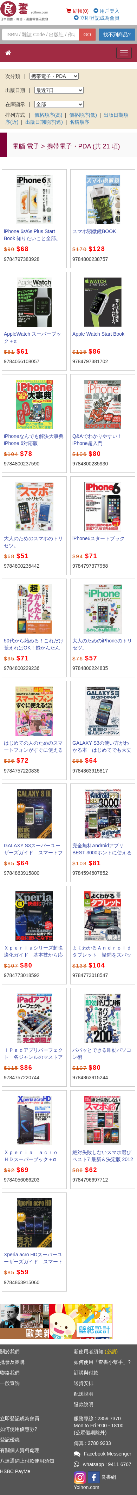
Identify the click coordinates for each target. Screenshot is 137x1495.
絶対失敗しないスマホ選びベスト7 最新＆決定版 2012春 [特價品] (102, 1159)
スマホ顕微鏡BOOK (94, 231)
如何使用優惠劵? (18, 1429)
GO (87, 34)
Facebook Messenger (102, 1454)
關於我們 (10, 1351)
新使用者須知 (96, 1351)
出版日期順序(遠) (44, 122)
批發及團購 (12, 1362)
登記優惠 (10, 1439)
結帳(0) (77, 11)
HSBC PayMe (15, 1471)
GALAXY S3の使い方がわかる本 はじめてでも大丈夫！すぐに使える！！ (101, 750)
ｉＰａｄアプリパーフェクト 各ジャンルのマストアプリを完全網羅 (33, 1057)
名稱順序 (79, 122)
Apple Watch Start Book (98, 334)
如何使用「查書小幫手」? (102, 1362)
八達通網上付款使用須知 (27, 1461)
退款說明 (83, 1404)
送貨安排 (83, 1383)
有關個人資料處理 (19, 1450)
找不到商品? (117, 34)
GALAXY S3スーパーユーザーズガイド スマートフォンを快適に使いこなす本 (33, 852)
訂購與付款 (86, 1372)
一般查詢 (10, 1383)
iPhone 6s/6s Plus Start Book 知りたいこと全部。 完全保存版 (35, 238)
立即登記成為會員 (96, 18)
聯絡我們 (10, 1372)
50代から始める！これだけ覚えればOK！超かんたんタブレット (34, 648)
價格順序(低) (83, 115)
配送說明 (83, 1394)
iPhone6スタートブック (98, 538)
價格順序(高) (48, 115)
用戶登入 (106, 11)
